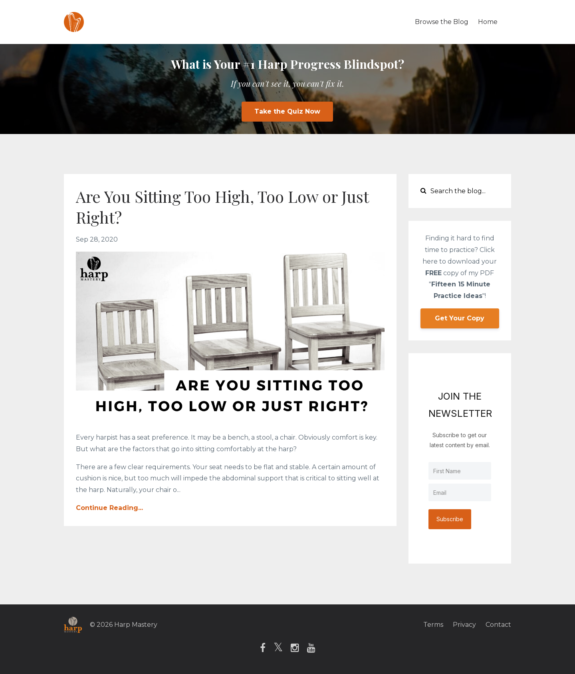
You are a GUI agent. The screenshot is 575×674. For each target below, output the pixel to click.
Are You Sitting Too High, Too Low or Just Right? (222, 207)
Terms (433, 624)
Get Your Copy (459, 318)
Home (488, 22)
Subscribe (449, 519)
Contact (498, 624)
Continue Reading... (109, 508)
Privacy (464, 624)
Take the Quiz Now (287, 111)
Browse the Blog (441, 22)
